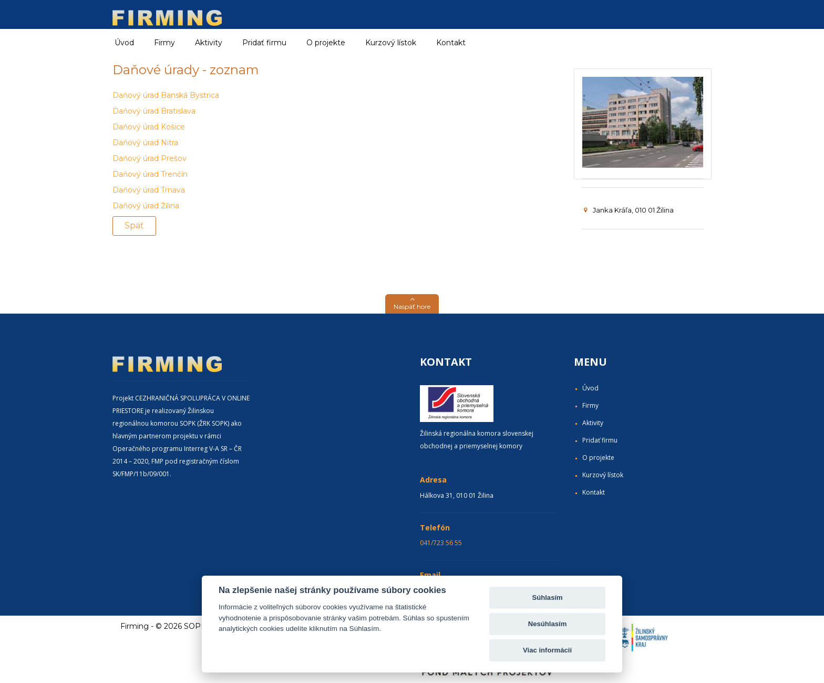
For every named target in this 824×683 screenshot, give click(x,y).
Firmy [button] (164, 42)
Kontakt (451, 42)
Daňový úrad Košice (148, 127)
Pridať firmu (264, 42)
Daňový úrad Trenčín (150, 174)
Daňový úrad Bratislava (153, 111)
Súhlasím (547, 597)
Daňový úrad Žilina (145, 205)
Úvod (124, 42)
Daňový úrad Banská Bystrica (165, 95)
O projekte (325, 42)
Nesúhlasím (547, 624)
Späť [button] (134, 225)
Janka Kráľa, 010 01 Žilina (629, 210)
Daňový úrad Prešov (149, 158)
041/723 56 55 (441, 542)
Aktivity (592, 422)
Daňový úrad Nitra (145, 142)
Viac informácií (547, 650)
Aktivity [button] (208, 42)
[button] (412, 304)
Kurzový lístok (390, 42)
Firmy (590, 405)
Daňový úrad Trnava (148, 190)
